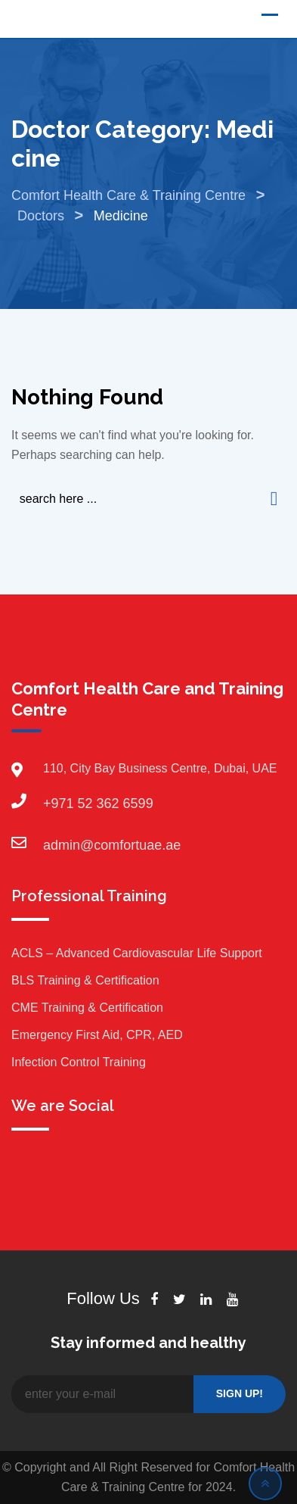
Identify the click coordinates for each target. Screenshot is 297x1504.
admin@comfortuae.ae (58, 845)
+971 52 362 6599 (58, 803)
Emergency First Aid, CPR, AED (97, 1034)
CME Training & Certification (87, 1007)
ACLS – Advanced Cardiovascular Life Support (136, 953)
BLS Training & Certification (85, 980)
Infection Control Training (78, 1062)
